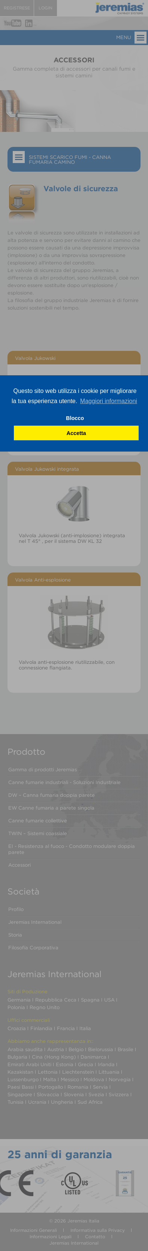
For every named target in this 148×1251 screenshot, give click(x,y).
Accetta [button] (76, 433)
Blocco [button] (75, 418)
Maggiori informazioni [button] (108, 401)
